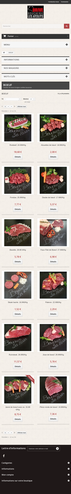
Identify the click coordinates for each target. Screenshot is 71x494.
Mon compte (8, 474)
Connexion (64, 2)
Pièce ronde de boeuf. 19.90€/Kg (53, 407)
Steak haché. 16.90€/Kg (18, 302)
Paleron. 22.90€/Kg (53, 302)
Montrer (26, 99)
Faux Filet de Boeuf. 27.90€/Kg (53, 250)
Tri (2, 99)
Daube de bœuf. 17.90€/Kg (53, 197)
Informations (11, 59)
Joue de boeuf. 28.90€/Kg (53, 355)
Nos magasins (11, 68)
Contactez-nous (53, 2)
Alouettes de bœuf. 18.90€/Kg (53, 145)
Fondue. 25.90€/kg (17, 197)
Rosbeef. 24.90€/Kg (18, 145)
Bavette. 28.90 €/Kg (18, 250)
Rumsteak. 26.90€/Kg (18, 355)
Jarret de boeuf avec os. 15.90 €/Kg (17, 408)
